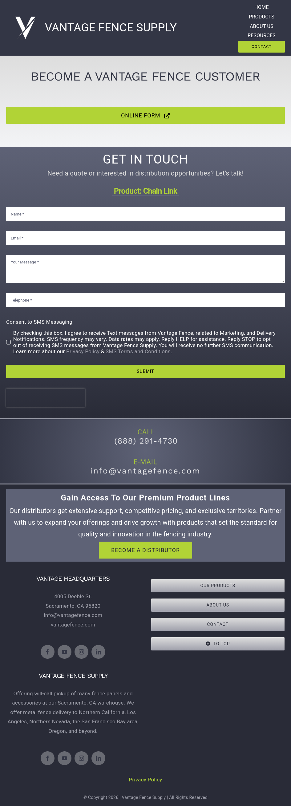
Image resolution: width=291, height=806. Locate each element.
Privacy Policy (84, 350)
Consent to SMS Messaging (42, 321)
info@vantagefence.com (73, 615)
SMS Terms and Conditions (138, 350)
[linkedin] (98, 652)
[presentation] (48, 395)
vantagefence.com (73, 625)
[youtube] (64, 652)
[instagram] (81, 652)
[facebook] (48, 652)
